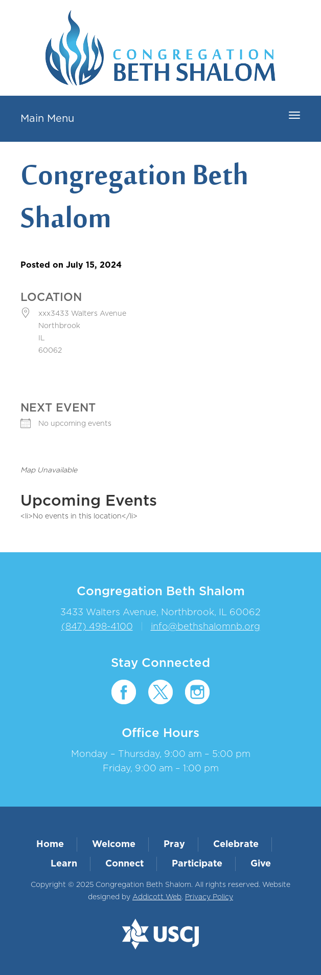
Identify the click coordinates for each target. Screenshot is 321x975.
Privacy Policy (209, 897)
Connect (124, 864)
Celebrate (236, 844)
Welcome (113, 844)
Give (260, 864)
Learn (64, 864)
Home (50, 844)
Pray (174, 844)
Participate (197, 864)
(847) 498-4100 (97, 627)
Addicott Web (156, 897)
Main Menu (47, 119)
